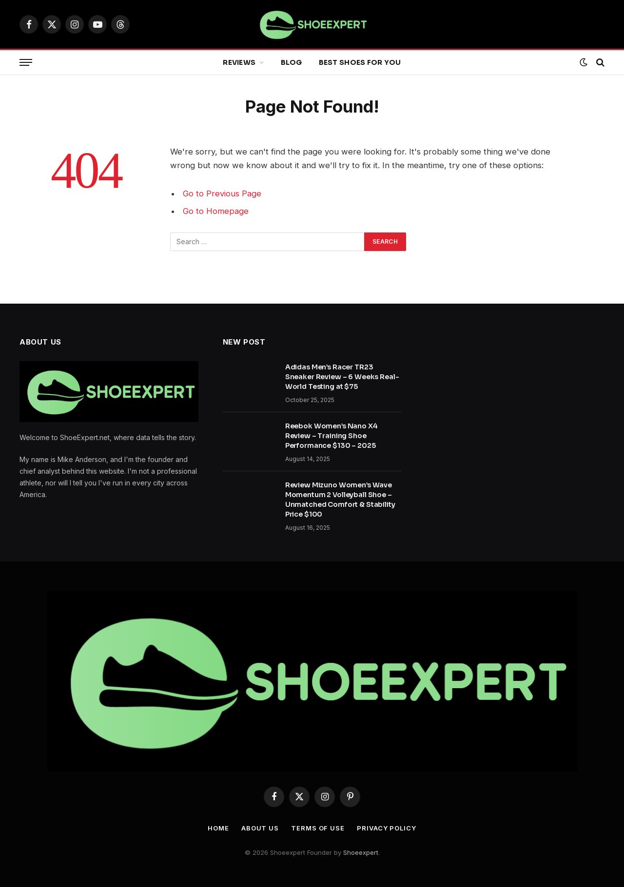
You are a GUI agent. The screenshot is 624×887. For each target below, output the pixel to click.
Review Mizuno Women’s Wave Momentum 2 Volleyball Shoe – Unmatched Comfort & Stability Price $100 (340, 500)
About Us (260, 828)
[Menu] (26, 63)
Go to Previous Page (222, 193)
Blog (291, 62)
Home (218, 828)
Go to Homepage (216, 211)
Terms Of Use (318, 828)
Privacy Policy (386, 828)
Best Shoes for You (360, 62)
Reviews (239, 62)
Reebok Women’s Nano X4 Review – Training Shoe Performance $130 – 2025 (331, 436)
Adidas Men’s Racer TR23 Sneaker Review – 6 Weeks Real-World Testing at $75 (342, 377)
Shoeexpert (360, 852)
